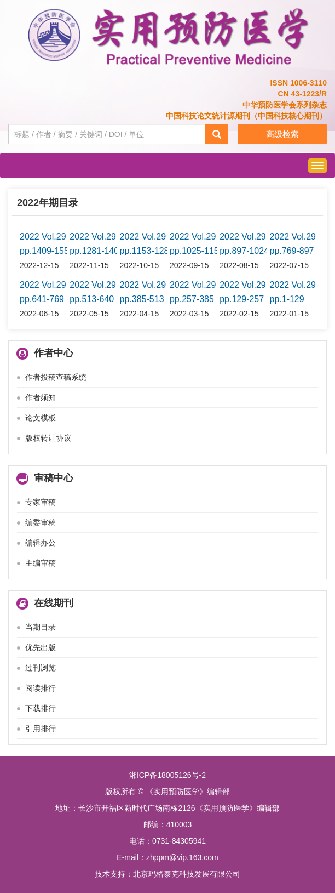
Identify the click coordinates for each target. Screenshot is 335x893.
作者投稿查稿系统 (55, 377)
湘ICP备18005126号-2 (167, 775)
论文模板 (40, 417)
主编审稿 (40, 563)
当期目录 (40, 627)
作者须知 (40, 397)
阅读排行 (40, 688)
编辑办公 (40, 542)
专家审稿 (40, 502)
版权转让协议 (48, 438)
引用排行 (40, 728)
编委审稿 (40, 522)
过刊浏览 (40, 667)
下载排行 (40, 708)
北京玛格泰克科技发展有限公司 (186, 873)
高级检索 (282, 134)
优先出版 (40, 647)
